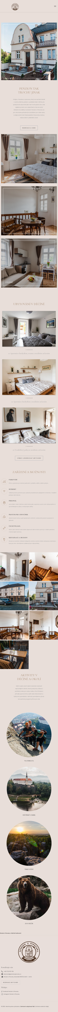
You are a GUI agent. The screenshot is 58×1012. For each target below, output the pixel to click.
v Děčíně (12, 933)
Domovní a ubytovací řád (27, 1006)
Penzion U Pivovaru (5, 933)
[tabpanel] (29, 330)
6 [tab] (32, 349)
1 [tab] (26, 349)
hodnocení (18, 933)
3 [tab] (28, 349)
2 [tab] (27, 349)
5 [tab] (30, 349)
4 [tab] (29, 349)
